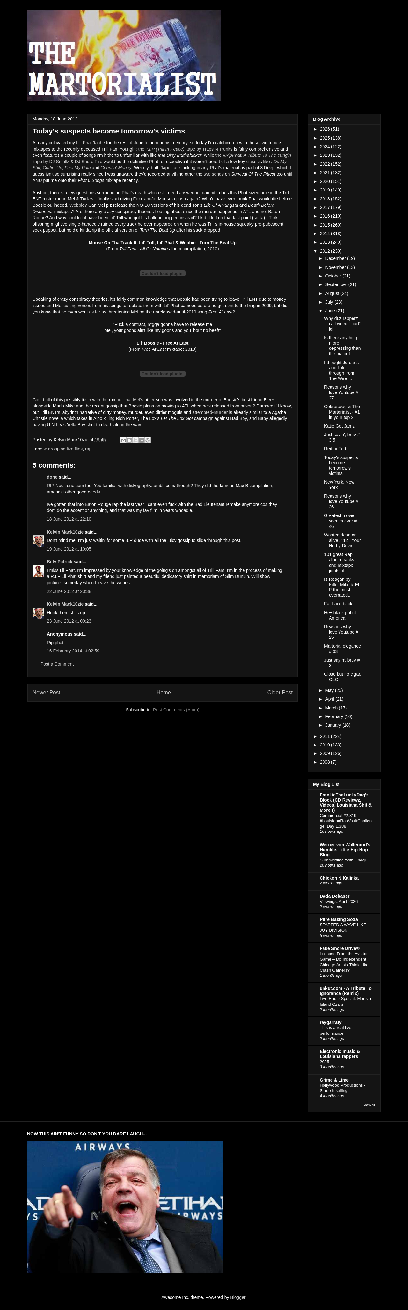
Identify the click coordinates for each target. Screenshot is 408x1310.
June (330, 310)
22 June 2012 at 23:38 (69, 591)
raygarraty (331, 1022)
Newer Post (46, 692)
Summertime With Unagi (343, 860)
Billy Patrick (59, 561)
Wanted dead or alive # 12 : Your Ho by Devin (342, 540)
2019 (325, 189)
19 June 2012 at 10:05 (69, 548)
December (336, 258)
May (330, 690)
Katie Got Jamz (339, 425)
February (334, 716)
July (329, 302)
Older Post (280, 692)
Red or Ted (335, 448)
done (52, 476)
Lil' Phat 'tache (90, 142)
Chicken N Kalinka (339, 878)
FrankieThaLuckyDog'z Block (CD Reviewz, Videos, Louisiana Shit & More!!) (346, 802)
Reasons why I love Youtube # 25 (341, 632)
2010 (325, 744)
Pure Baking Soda (339, 919)
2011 (325, 736)
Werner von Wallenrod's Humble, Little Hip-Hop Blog (345, 849)
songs (218, 173)
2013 (325, 242)
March (332, 707)
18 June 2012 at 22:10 (69, 519)
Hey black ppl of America (340, 615)
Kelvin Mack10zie (65, 532)
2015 (325, 224)
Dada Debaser (334, 896)
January (333, 725)
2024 (325, 146)
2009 (325, 753)
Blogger (237, 1297)
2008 (325, 762)
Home (164, 692)
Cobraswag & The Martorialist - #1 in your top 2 (342, 412)
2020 (325, 181)
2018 (325, 198)
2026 (325, 129)
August (332, 293)
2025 (325, 137)
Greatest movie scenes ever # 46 (340, 521)
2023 (325, 155)
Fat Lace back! (338, 603)
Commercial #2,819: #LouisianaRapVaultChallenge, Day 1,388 (346, 821)
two (207, 173)
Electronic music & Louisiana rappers (340, 1054)
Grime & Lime (334, 1080)
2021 (325, 172)
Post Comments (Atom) (176, 709)
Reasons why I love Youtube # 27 (341, 392)
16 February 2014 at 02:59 (73, 650)
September (336, 284)
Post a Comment (57, 663)
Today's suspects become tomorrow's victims (341, 465)
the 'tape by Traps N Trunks (185, 149)
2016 (325, 216)
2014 (325, 233)
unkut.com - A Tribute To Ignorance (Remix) (346, 991)
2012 (325, 251)
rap (88, 448)
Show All (369, 1105)
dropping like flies (65, 448)
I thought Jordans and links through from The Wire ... (341, 370)
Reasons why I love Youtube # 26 (341, 501)
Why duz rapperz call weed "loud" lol (342, 324)
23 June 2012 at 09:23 (69, 620)
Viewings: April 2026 (339, 901)
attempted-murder (210, 412)
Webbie (76, 205)
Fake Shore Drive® (340, 948)
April (330, 699)
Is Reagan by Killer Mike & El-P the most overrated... (342, 587)
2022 (325, 164)
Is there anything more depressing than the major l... (342, 345)
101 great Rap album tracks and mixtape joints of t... (339, 562)
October (333, 275)
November (336, 267)
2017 (325, 207)
